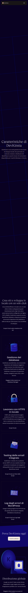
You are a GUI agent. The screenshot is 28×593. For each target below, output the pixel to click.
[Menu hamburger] (24, 2)
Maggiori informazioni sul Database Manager (13, 381)
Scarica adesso (14, 538)
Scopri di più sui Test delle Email (12, 475)
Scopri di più (12, 428)
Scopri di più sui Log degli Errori (12, 518)
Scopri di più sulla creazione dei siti (12, 329)
